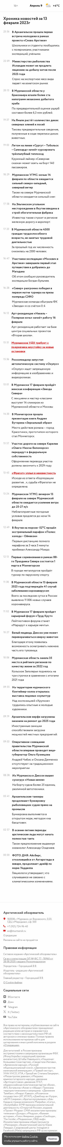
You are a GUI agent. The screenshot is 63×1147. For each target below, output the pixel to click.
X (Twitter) (13, 1012)
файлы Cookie (30, 1136)
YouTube (12, 1017)
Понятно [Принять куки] (52, 1139)
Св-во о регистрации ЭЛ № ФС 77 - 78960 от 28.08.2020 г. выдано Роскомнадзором (28, 960)
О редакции (10, 935)
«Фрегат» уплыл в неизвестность (34, 473)
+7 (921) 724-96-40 (17, 926)
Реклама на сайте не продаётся (20, 940)
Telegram (13, 1007)
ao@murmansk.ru (16, 931)
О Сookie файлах (12, 982)
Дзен (11, 1002)
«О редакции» (11, 1045)
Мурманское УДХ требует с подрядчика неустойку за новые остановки (32, 347)
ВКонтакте (14, 997)
